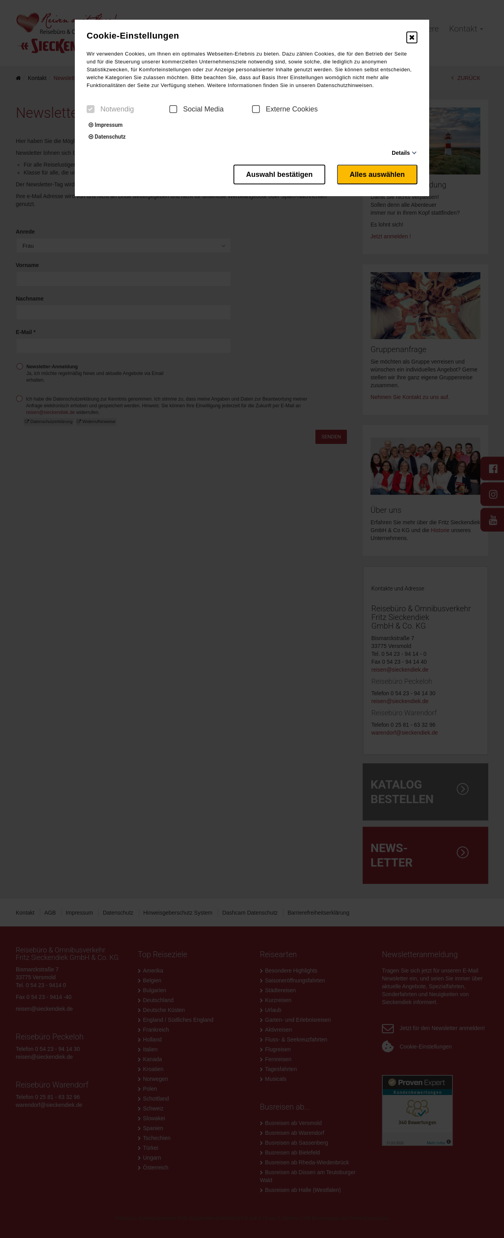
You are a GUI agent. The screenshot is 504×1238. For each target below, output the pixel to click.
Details (401, 153)
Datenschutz (107, 137)
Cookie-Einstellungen (133, 36)
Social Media (196, 109)
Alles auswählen (377, 174)
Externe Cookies (285, 109)
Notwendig (110, 109)
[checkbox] (90, 109)
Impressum (105, 125)
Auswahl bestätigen (279, 174)
